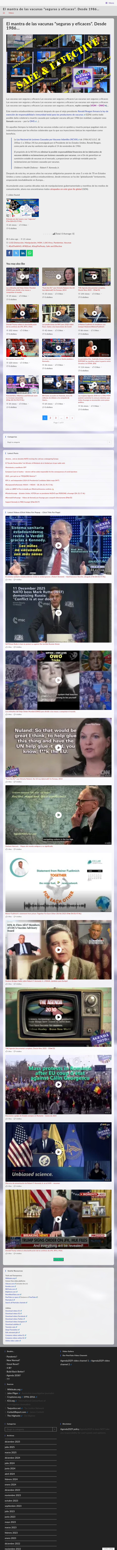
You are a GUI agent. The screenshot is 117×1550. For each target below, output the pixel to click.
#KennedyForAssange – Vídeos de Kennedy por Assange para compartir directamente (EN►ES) (38, 498)
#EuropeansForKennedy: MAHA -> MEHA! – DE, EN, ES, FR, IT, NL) (29, 485)
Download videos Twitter (15, 1319)
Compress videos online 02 (15, 1338)
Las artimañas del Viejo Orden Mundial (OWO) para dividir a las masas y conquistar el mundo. (21, 290)
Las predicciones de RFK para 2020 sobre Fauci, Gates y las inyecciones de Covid (57, 325)
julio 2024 (10, 1463)
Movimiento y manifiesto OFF (15, 467)
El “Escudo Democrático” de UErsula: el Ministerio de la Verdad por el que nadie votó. (35, 463)
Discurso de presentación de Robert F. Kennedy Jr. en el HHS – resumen (32, 1183)
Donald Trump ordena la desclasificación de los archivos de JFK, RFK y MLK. (21, 325)
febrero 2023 (11, 1532)
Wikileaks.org (11, 1278)
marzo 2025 (11, 1452)
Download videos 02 (13, 1314)
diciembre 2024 (12, 1457)
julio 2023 (10, 1511)
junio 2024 (10, 1468)
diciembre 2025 (12, 1441)
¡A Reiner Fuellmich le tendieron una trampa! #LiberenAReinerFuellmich (91, 325)
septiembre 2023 (13, 1506)
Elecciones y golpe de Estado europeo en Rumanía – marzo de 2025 (31, 1116)
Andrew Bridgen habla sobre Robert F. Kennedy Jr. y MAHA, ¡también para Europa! (36, 981)
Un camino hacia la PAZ (15, 359)
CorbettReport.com (17, 1412)
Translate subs (11, 1327)
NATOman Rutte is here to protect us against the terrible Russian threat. (32, 644)
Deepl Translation (12, 1330)
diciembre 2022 (12, 1543)
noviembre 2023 (13, 1495)
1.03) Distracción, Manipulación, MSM (25, 242)
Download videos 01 (13, 1311)
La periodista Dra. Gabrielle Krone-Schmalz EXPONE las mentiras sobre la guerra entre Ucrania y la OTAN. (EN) (94, 361)
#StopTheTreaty (38, 246)
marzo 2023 (11, 1527)
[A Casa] (4, 13)
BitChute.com (11, 1289)
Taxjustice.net (15, 1408)
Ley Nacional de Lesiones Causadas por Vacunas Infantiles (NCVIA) (48, 139)
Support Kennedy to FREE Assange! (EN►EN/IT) (22, 502)
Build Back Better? (16, 1371)
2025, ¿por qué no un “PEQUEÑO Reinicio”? (20, 476)
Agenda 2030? (14, 1375)
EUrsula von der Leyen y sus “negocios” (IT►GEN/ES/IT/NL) (21, 220)
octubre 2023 (11, 1500)
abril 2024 (10, 1473)
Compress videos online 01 (15, 1335)
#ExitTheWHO (15, 246)
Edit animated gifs (12, 1332)
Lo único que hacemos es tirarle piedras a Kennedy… (57, 360)
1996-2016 (30, 1397)
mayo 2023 (10, 1522)
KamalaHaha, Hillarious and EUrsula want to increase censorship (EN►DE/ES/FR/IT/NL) (22, 398)
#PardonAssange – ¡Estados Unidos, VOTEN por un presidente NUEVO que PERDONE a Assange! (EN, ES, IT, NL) (45, 493)
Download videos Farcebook (16, 1316)
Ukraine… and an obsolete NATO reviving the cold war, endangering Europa (31, 459)
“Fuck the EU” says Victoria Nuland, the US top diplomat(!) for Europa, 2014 (58, 289)
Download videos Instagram (16, 1322)
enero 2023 (10, 1538)
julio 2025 (10, 1447)
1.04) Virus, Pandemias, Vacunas (57, 242)
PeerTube (33, 1297)
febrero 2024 (11, 1479)
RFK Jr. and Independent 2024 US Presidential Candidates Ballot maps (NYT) (32, 480)
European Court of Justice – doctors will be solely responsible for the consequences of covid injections (41, 472)
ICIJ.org (12, 1400)
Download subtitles (13, 1324)
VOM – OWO (98, 105)
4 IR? (9, 1367)
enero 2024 (10, 1484)
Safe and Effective (54, 246)
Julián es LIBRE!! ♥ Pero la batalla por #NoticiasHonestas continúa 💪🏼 (29, 489)
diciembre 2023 (12, 1490)
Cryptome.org (15, 1397)
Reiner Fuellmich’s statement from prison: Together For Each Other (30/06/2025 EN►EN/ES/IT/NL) (43, 913)
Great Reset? (13, 1364)
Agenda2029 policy (69, 1429)
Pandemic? (12, 1356)
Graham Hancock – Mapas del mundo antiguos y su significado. (29, 846)
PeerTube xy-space (12, 1297)
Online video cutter (13, 1341)
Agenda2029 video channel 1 (75, 1360)
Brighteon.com (11, 1292)
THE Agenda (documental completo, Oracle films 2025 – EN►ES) (91, 289)
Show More (58, 1259)
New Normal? (13, 1360)
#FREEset (26, 246)
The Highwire (14, 1415)
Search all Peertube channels (16, 1303)
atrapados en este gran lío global (66, 189)
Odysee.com (10, 1284)
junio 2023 (10, 1516)
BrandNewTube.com (13, 1294)
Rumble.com (10, 1286)
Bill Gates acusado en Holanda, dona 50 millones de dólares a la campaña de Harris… (57, 398)
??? (8, 1379)
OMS (33, 121)
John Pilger (13, 1393)
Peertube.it (10, 1300)
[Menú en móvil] (110, 3)
